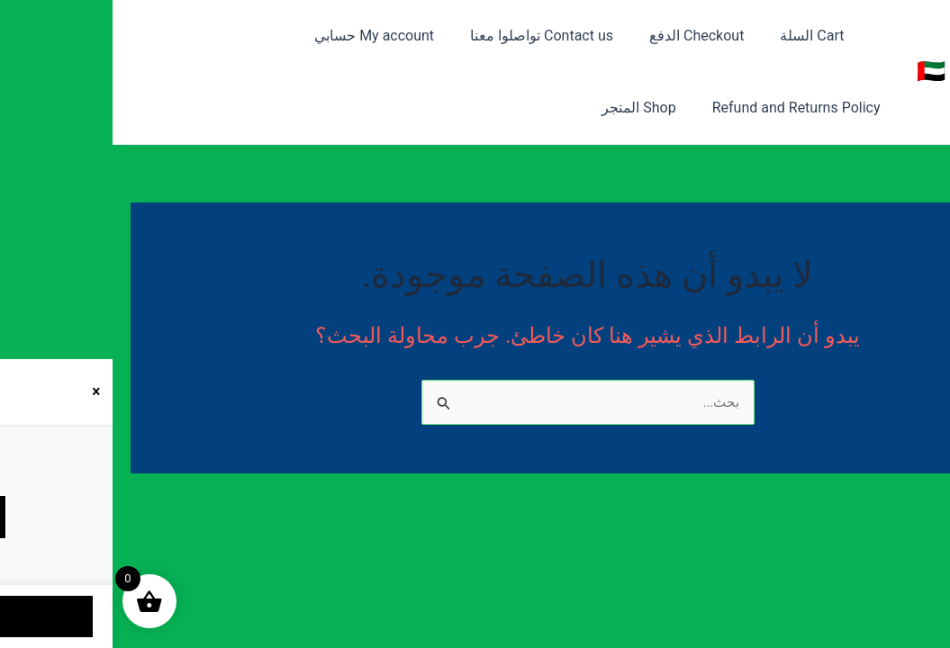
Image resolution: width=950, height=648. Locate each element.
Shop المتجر (734, 107)
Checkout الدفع (602, 35)
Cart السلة (710, 35)
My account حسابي (294, 35)
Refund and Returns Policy (121, 35)
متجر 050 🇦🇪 (868, 71)
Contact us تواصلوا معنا (454, 35)
